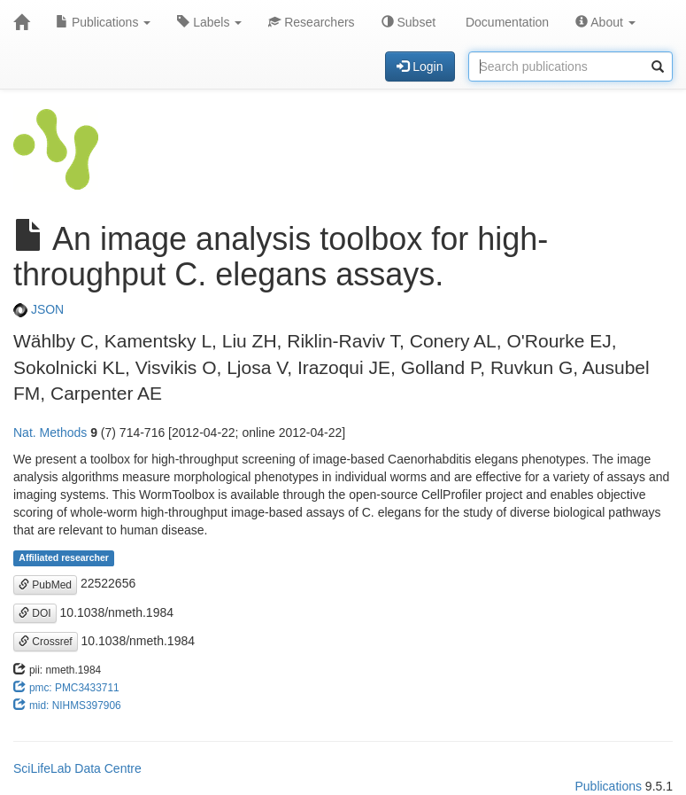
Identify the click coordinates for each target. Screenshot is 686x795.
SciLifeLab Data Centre (77, 768)
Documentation (505, 22)
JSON (38, 309)
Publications (103, 22)
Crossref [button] (46, 641)
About (605, 22)
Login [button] (420, 66)
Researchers (311, 22)
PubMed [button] (45, 585)
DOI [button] (35, 613)
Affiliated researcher (64, 557)
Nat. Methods (50, 432)
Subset (408, 22)
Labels (209, 22)
